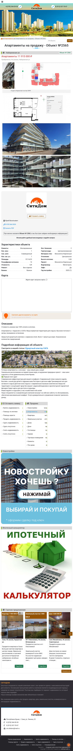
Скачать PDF (8, 228)
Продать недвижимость (28, 742)
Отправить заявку (36, 216)
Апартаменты (9, 38)
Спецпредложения (49, 745)
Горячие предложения (14, 739)
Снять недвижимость (22, 745)
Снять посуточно (37, 745)
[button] (70, 634)
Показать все (66, 671)
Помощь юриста (13, 742)
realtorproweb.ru (65, 749)
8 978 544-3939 (9, 224)
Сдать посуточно (58, 742)
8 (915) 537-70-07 (59, 6)
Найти (70, 40)
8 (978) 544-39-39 (14, 6)
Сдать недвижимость (44, 742)
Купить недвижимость (42, 739)
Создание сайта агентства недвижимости (58, 747)
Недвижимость (28, 739)
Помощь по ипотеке (57, 739)
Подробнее (19, 666)
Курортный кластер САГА (36, 348)
